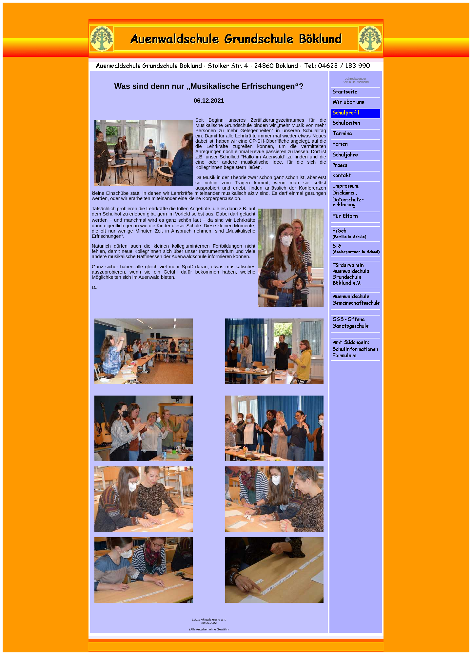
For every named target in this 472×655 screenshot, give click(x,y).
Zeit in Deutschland (356, 82)
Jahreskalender (355, 78)
